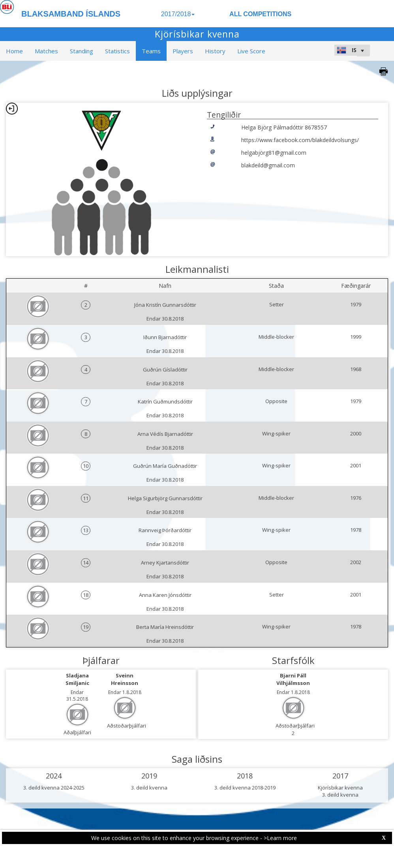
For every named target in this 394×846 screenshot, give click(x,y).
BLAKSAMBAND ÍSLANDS (70, 13)
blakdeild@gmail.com (268, 165)
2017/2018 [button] (178, 14)
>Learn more (280, 838)
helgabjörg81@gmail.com (273, 152)
